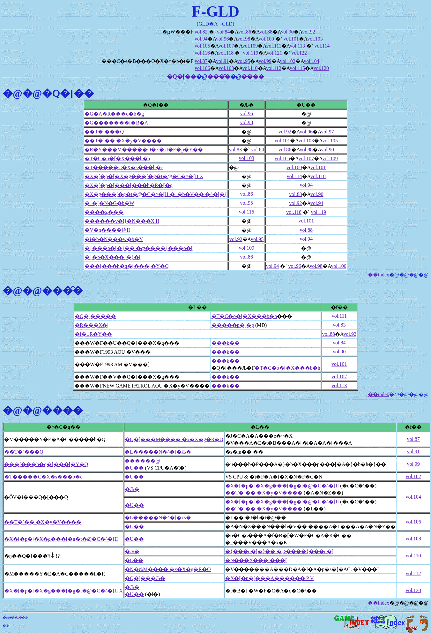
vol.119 (250, 53)
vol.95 (243, 61)
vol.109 (250, 46)
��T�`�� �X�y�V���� (123, 140)
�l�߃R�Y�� (93, 334)
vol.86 (244, 31)
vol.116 (202, 53)
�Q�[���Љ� (145, 578)
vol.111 (273, 46)
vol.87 (201, 61)
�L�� (134, 560)
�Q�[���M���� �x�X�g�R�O (174, 439)
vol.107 (226, 46)
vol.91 (222, 61)
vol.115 (297, 68)
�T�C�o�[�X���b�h (117, 158)
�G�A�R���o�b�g (114, 114)
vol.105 (202, 46)
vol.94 (201, 38)
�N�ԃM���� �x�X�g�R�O (168, 569)
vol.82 (201, 31)
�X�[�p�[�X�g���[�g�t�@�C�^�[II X (144, 176)
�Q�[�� (181, 76)
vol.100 (266, 38)
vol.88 (266, 31)
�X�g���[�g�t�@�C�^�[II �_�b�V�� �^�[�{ (156, 194)
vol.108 (226, 68)
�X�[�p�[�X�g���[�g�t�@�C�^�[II (282, 485)
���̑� (218, 76)
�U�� (134, 468)
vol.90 (287, 31)
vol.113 (297, 46)
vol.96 (222, 38)
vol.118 (226, 53)
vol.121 (274, 53)
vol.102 (287, 61)
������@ (142, 460)
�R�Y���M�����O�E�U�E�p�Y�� (144, 149)
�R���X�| (91, 325)
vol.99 (265, 61)
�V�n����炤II (107, 230)
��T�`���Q (104, 131)
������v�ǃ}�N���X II (122, 221)
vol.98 (243, 38)
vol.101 (291, 38)
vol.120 (321, 68)
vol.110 (250, 68)
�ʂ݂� (18, 617)
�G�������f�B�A (116, 122)
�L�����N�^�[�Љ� (158, 452)
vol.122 (299, 53)
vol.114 (322, 46)
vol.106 (202, 68)
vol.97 (327, 131)
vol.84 (223, 31)
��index (379, 274)
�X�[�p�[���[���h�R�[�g (129, 185)
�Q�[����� (95, 316)
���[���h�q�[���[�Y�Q (126, 266)
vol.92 (308, 31)
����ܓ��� (104, 212)
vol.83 (235, 149)
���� (252, 76)
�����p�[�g (233, 325)
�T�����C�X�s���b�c (124, 167)
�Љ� (132, 489)
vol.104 (311, 61)
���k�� (226, 343)
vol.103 (315, 38)
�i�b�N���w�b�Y (114, 239)
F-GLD (215, 11)
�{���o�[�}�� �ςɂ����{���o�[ (139, 248)
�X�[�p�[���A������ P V (269, 578)
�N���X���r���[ (256, 560)
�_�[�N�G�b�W (109, 203)
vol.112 (273, 68)
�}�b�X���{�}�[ (113, 257)
